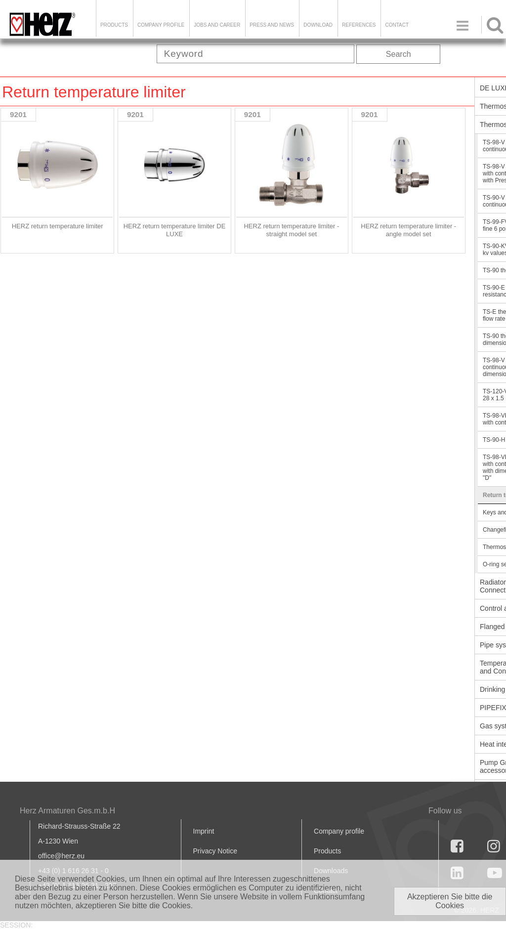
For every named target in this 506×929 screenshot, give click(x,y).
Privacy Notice (215, 851)
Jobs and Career (217, 25)
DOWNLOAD (318, 25)
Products (114, 25)
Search (398, 54)
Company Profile (160, 25)
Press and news (272, 25)
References (359, 25)
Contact (397, 25)
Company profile (339, 831)
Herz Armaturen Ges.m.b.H (67, 810)
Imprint (203, 831)
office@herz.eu (61, 856)
